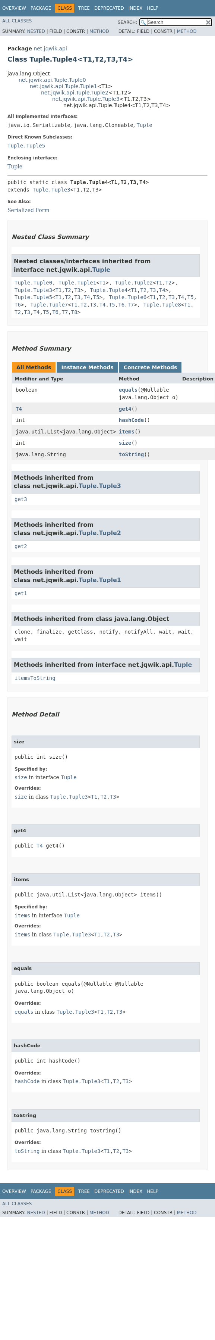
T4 (162, 290)
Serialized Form (28, 210)
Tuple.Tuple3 (51, 190)
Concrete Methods (150, 367)
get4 (125, 409)
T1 (102, 283)
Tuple (144, 125)
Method (99, 31)
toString (131, 454)
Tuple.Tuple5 (26, 146)
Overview (14, 8)
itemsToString (35, 678)
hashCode (131, 420)
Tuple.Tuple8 (162, 305)
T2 (168, 283)
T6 (18, 305)
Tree (84, 8)
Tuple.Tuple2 (134, 283)
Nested (36, 31)
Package (41, 8)
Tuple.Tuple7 (49, 305)
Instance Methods (87, 367)
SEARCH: (127, 22)
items (127, 432)
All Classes (17, 21)
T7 (131, 305)
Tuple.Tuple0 (33, 283)
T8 (74, 312)
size (125, 443)
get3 (21, 499)
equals (128, 390)
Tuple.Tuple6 (127, 297)
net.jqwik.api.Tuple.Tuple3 (86, 99)
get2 (21, 546)
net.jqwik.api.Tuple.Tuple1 (63, 86)
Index (136, 8)
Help (152, 8)
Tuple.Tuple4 (108, 290)
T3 (77, 290)
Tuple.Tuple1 (77, 283)
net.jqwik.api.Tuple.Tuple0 (52, 80)
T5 (96, 297)
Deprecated (109, 8)
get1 (21, 593)
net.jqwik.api (50, 49)
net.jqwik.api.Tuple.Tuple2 (74, 93)
